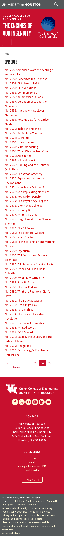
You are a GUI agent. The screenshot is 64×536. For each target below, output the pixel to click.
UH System (20, 504)
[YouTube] (48, 402)
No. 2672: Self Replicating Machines (27, 192)
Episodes (32, 462)
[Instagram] (35, 402)
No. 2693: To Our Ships (19, 310)
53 (35, 363)
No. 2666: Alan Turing (18, 156)
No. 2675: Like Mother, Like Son (24, 206)
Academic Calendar (35, 501)
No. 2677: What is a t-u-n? (21, 214)
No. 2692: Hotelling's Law (21, 305)
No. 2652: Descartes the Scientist (26, 79)
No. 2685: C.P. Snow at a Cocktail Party (29, 264)
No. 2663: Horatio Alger (20, 142)
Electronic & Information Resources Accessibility (26, 522)
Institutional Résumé (12, 518)
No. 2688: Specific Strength (22, 282)
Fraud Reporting (43, 508)
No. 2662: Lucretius (17, 138)
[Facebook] (15, 402)
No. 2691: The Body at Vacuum (24, 300)
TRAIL (31, 508)
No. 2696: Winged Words (20, 328)
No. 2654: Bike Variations (20, 88)
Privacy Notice (9, 515)
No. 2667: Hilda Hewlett (20, 160)
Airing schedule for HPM (32, 466)
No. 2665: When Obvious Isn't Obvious (29, 151)
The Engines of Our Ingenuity (17, 30)
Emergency (7, 504)
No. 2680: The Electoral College (25, 233)
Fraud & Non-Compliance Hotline (18, 511)
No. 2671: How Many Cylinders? (24, 187)
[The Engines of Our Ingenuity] (49, 26)
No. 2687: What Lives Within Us (24, 278)
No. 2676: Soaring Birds (19, 210)
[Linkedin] (42, 402)
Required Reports (33, 518)
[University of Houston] (21, 4)
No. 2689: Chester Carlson (21, 287)
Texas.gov (31, 504)
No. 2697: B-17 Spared (19, 332)
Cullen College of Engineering (16, 17)
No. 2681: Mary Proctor (19, 237)
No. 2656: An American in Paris (24, 97)
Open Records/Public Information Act (36, 515)
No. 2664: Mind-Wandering (21, 147)
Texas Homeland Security (15, 508)
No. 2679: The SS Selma (19, 228)
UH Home (20, 501)
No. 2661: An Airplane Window (23, 133)
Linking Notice (43, 511)
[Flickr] (28, 402)
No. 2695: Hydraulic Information (25, 323)
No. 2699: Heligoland (18, 346)
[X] (22, 402)
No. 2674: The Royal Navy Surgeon (26, 201)
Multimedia (32, 470)
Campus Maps (53, 501)
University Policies (11, 533)
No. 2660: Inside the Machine (23, 129)
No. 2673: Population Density (23, 196)
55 (49, 363)
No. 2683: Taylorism (17, 251)
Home (6, 53)
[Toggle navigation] (7, 42)
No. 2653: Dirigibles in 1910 (22, 83)
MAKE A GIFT (32, 479)
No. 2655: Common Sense (21, 92)
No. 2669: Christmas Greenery (23, 174)
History (32, 458)
